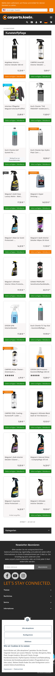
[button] (27, 22)
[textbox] (24, 10)
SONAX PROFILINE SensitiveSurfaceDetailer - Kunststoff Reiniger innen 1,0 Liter (40, 283)
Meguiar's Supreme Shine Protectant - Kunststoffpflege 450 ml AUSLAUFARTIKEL (14, 502)
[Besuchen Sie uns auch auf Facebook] (7, 575)
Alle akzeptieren (28, 628)
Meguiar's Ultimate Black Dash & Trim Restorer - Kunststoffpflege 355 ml (40, 414)
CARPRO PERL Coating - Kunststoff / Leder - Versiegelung (14, 414)
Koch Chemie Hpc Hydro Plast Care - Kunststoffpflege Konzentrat (40, 151)
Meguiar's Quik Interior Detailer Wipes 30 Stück (39, 239)
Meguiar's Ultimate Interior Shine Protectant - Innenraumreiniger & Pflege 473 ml (15, 283)
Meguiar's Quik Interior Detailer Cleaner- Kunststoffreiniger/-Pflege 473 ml (14, 458)
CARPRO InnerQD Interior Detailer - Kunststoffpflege (37, 63)
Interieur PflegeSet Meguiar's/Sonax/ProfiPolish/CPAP (15, 107)
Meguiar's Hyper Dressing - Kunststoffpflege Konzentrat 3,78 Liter (38, 195)
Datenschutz (18, 669)
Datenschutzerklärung (12, 552)
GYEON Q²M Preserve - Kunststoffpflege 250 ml (39, 370)
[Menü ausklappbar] (51, 16)
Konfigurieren (28, 635)
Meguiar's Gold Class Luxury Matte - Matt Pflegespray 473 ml (13, 195)
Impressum (8, 669)
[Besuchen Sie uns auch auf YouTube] (15, 575)
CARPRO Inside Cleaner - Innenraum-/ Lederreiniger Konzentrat (14, 370)
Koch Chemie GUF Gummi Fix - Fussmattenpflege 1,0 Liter (13, 151)
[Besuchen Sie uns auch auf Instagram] (23, 575)
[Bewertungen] (15, 375)
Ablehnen (28, 641)
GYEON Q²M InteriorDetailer (11, 326)
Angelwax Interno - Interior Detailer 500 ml (14, 63)
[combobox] (25, 10)
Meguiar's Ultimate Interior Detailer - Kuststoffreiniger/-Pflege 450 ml (40, 502)
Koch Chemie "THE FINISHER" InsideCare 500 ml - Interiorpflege (40, 107)
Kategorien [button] (11, 530)
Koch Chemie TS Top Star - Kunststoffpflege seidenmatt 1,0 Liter (40, 326)
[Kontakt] (31, 22)
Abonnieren (42, 567)
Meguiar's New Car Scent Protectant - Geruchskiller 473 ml (14, 239)
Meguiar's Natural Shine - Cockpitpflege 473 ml (39, 458)
